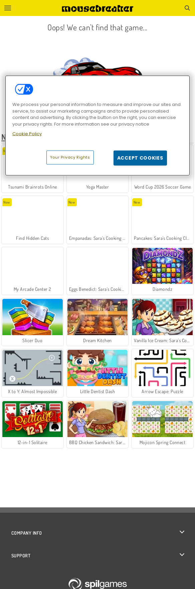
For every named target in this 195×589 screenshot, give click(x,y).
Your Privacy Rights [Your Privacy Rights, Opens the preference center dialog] (70, 157)
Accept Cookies (140, 157)
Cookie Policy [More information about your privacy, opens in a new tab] (27, 134)
